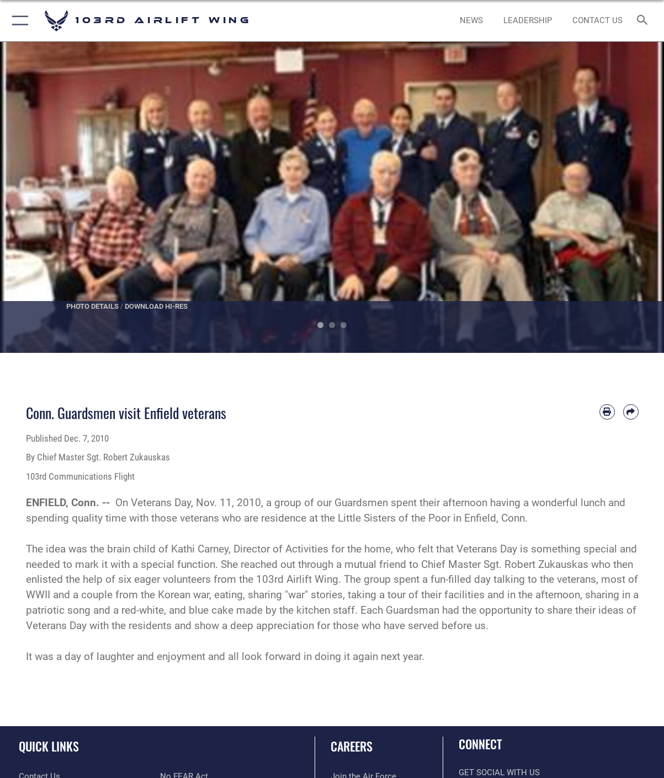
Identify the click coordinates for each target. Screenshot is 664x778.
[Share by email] (631, 412)
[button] (18, 20)
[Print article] (607, 412)
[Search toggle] (644, 20)
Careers (352, 746)
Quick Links (49, 746)
